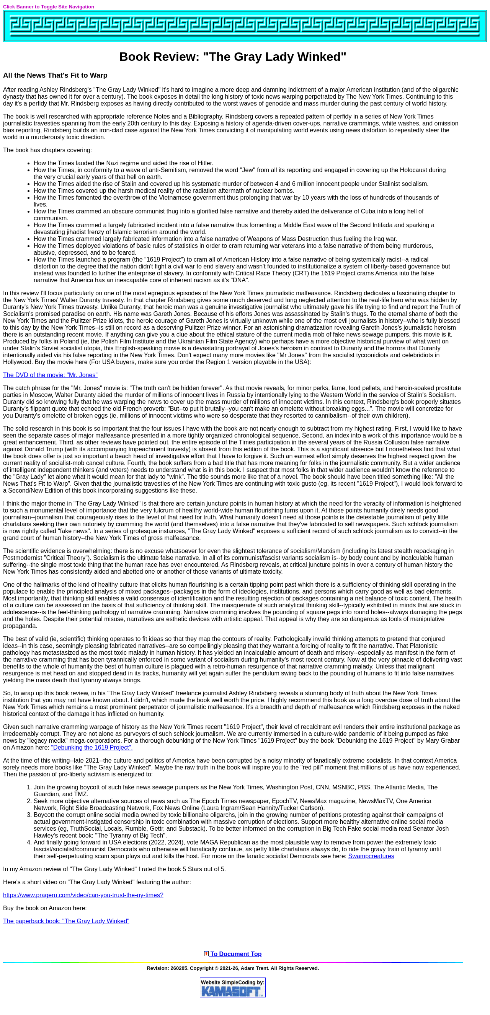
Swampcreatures (371, 856)
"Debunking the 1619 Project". (91, 747)
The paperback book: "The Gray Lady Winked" (66, 921)
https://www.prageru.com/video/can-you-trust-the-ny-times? (83, 895)
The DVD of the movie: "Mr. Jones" (50, 375)
